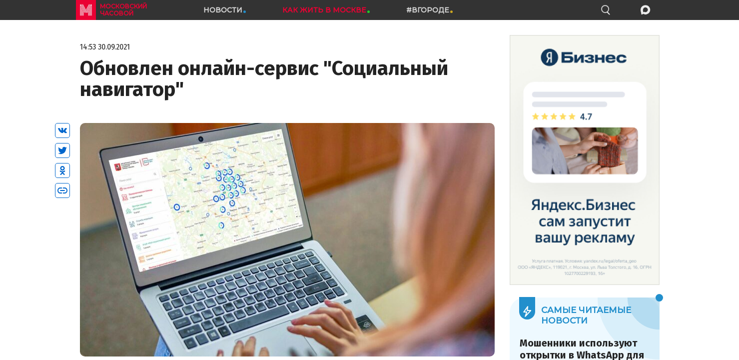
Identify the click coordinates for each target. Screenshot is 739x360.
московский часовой (123, 9)
